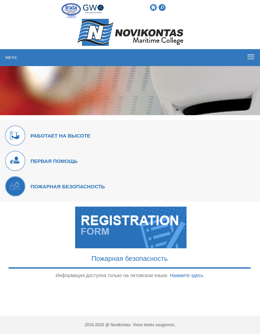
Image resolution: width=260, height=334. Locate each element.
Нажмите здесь (186, 275)
